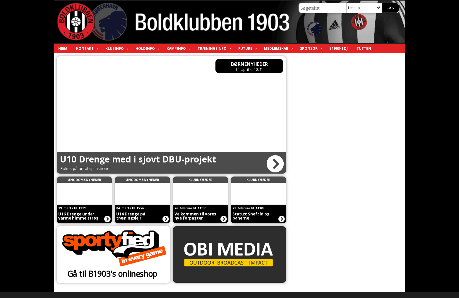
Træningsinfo (214, 48)
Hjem (62, 48)
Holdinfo (147, 48)
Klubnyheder (201, 179)
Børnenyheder (249, 64)
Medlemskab (277, 48)
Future (246, 48)
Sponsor (310, 48)
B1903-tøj (338, 48)
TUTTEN (364, 48)
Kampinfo (178, 48)
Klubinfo (116, 48)
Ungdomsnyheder (84, 179)
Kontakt (86, 48)
